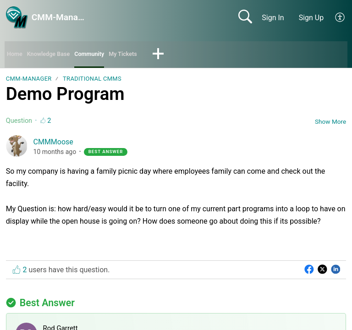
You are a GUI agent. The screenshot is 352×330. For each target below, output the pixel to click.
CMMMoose (53, 144)
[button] (340, 17)
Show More (330, 123)
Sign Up (311, 17)
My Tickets (150, 55)
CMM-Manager (29, 81)
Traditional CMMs (92, 81)
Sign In (273, 17)
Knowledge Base (58, 55)
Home (17, 55)
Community (109, 55)
